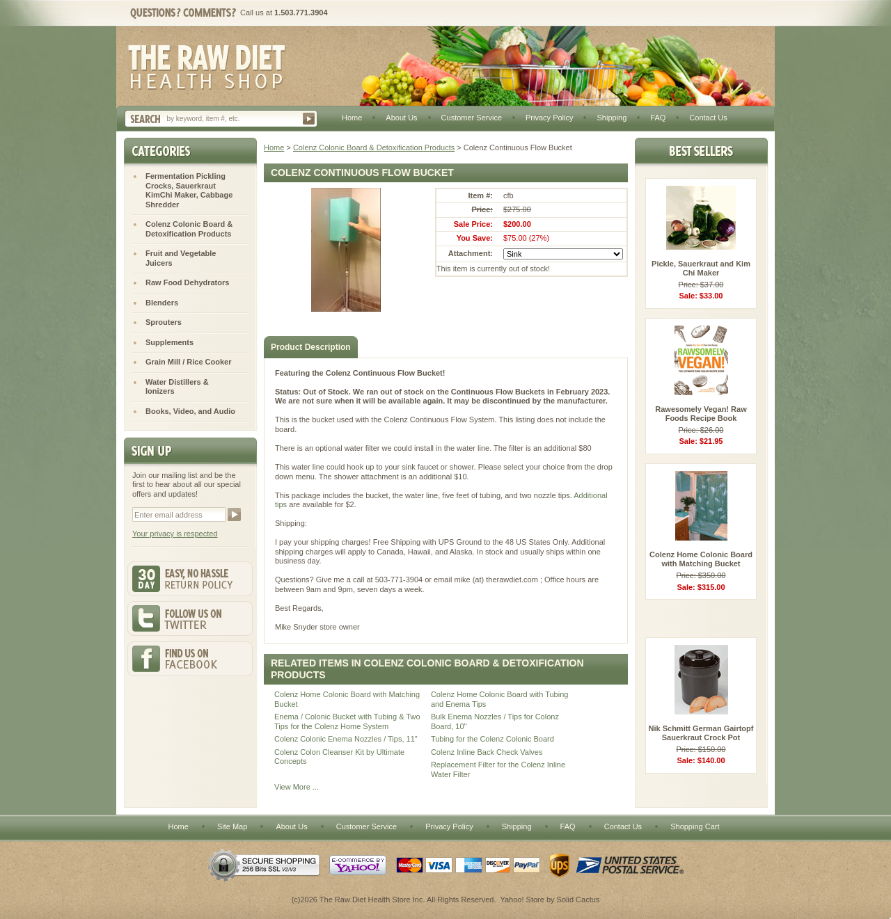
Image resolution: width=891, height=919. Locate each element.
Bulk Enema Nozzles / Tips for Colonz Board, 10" (495, 721)
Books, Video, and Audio (190, 411)
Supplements (169, 342)
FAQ (657, 117)
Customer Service (471, 117)
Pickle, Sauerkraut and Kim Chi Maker (701, 268)
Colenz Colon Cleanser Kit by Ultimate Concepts (339, 757)
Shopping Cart (694, 826)
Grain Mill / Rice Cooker (188, 362)
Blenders (161, 302)
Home (352, 117)
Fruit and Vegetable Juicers (180, 258)
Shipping (611, 117)
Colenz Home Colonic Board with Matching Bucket (347, 699)
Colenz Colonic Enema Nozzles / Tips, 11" (346, 739)
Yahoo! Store (522, 899)
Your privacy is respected (175, 533)
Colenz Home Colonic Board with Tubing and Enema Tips (500, 699)
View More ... (296, 787)
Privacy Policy (549, 117)
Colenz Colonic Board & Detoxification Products (374, 147)
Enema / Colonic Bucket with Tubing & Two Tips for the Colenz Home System (347, 721)
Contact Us (708, 117)
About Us (401, 117)
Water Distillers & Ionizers (177, 387)
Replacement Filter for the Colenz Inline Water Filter (498, 769)
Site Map (232, 826)
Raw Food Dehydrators (187, 282)
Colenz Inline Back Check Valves (487, 752)
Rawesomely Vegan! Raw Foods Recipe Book (700, 414)
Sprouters (163, 322)
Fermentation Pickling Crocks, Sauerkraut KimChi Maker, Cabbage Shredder (188, 190)
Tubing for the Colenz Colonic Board (492, 739)
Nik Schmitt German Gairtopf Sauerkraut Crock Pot (701, 733)
